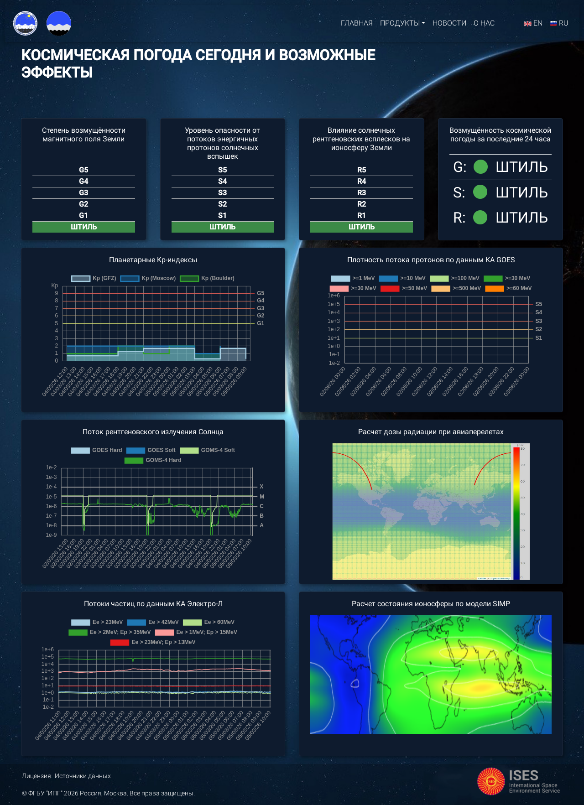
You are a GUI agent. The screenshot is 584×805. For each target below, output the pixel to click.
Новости (449, 25)
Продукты (400, 25)
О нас (484, 25)
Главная (357, 25)
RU (559, 25)
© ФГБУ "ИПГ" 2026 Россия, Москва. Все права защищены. (108, 793)
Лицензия (36, 776)
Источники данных (83, 776)
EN (533, 25)
